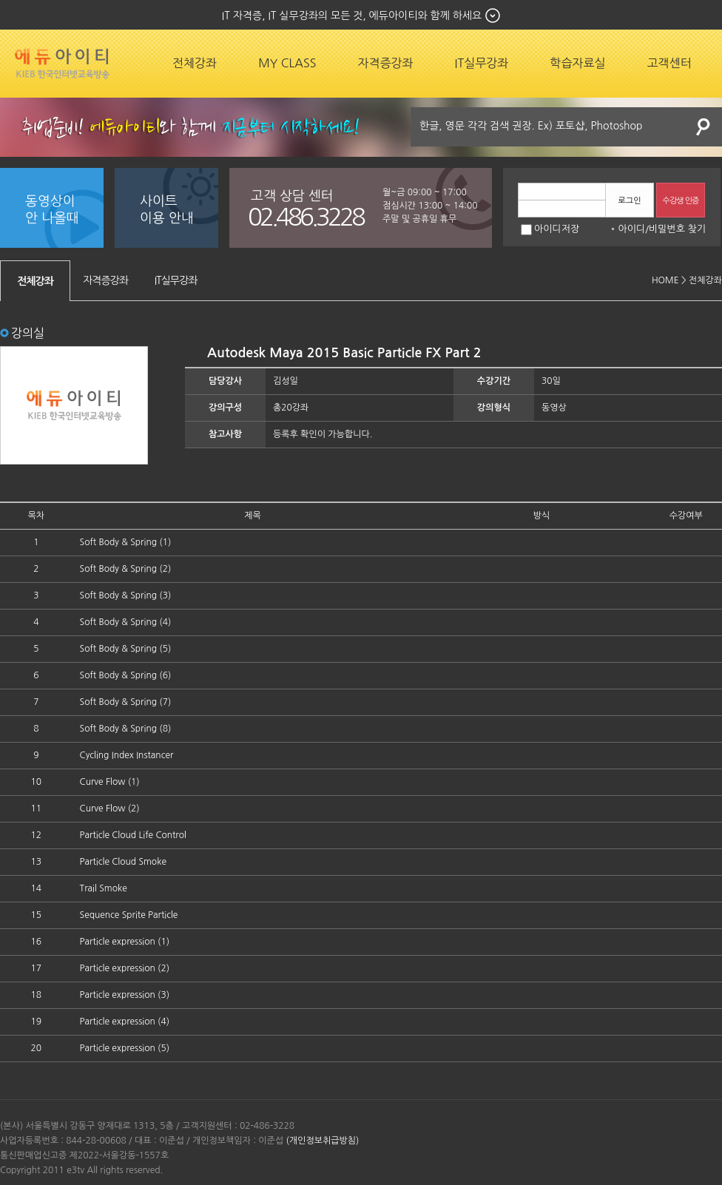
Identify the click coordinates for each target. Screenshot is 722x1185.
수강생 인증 (681, 201)
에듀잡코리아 (62, 64)
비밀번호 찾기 (677, 229)
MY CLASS (287, 63)
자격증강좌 (385, 63)
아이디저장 (550, 229)
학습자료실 (577, 63)
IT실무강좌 (482, 63)
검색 (703, 126)
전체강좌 (194, 63)
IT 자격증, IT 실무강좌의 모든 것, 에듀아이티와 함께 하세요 (352, 15)
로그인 (629, 201)
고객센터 (669, 63)
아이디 (631, 229)
